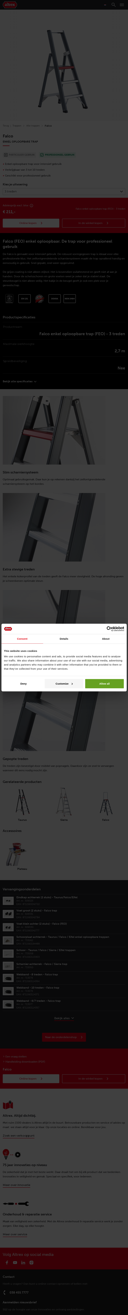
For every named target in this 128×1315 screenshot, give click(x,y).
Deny (23, 683)
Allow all (104, 683)
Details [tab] (64, 638)
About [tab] (106, 638)
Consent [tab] (22, 638)
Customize (64, 683)
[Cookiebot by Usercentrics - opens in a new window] (109, 628)
